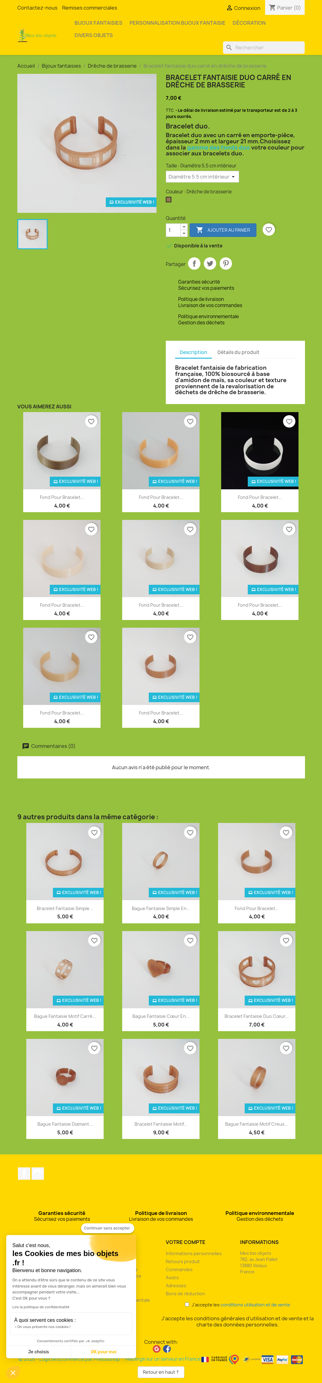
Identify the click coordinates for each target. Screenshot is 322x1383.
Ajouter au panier (223, 230)
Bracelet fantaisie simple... (65, 908)
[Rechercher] (264, 47)
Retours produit (183, 1261)
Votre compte (185, 1242)
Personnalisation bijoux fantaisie (177, 22)
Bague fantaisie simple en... (161, 908)
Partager (194, 263)
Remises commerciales (89, 7)
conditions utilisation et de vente (255, 1305)
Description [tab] (193, 352)
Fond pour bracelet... (62, 497)
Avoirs (172, 1277)
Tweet (210, 263)
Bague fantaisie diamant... (65, 1124)
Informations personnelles (194, 1253)
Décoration (249, 22)
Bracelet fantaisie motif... (161, 1124)
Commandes (179, 1269)
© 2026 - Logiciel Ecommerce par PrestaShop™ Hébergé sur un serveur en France (161, 1359)
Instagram (38, 1173)
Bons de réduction (185, 1294)
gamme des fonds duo (218, 147)
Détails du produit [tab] (238, 352)
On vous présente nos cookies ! (44, 1327)
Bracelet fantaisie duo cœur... (257, 1016)
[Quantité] (173, 230)
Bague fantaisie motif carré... (65, 1016)
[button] (13, 1372)
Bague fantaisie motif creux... (256, 1124)
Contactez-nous (37, 7)
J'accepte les (237, 1305)
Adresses (176, 1285)
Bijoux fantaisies (98, 22)
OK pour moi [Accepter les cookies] (104, 1352)
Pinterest (226, 263)
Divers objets (94, 35)
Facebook (24, 1173)
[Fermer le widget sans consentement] (107, 1228)
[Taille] (202, 177)
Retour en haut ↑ (161, 1372)
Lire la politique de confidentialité (40, 1307)
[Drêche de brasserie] (170, 201)
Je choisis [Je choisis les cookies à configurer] (38, 1352)
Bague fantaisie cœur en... (161, 1016)
